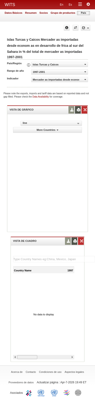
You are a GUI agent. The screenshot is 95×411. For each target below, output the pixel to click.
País (83, 12)
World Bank (79, 392)
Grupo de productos (63, 12)
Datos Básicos (13, 12)
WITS (10, 4)
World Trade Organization (66, 392)
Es (70, 4)
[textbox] (54, 259)
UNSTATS (54, 392)
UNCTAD (42, 392)
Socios (43, 12)
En (61, 4)
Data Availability (41, 96)
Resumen (31, 12)
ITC (29, 392)
